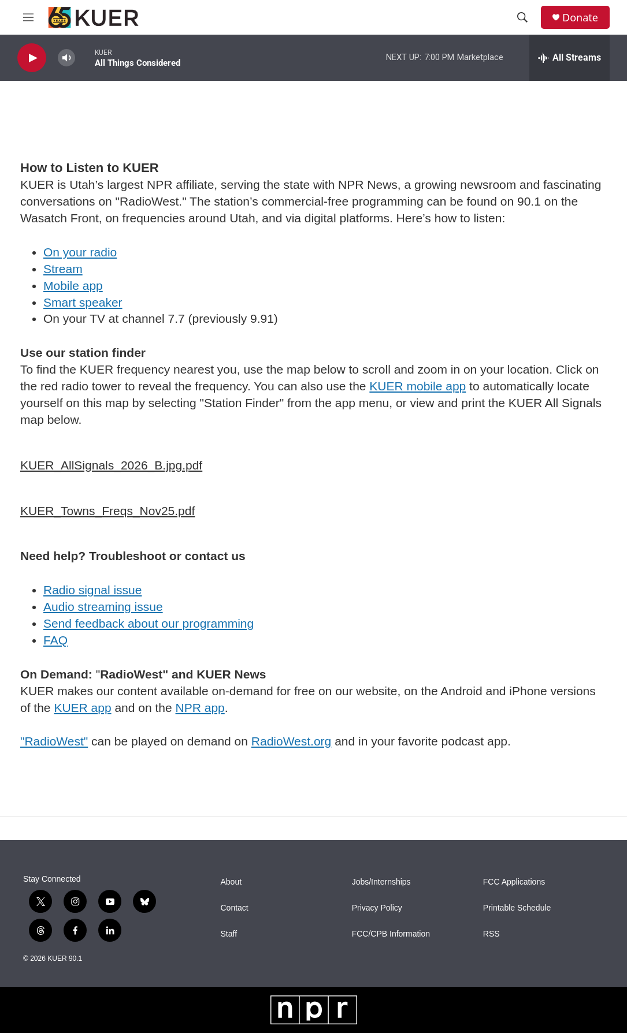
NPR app (200, 707)
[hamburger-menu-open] (28, 17)
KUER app (82, 707)
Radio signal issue (92, 589)
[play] (32, 58)
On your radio (80, 252)
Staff (229, 934)
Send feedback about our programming (148, 623)
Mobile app (73, 285)
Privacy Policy (377, 908)
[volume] (66, 58)
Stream (63, 268)
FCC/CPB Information (391, 934)
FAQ (55, 640)
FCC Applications (514, 882)
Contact (234, 908)
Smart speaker (83, 302)
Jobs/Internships (381, 882)
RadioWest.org (291, 741)
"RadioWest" (54, 741)
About (231, 882)
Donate (580, 18)
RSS (491, 934)
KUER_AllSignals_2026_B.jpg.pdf (111, 465)
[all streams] (569, 58)
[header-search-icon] (522, 17)
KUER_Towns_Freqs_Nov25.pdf (107, 510)
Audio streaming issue (103, 606)
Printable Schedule (517, 908)
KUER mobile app (417, 386)
